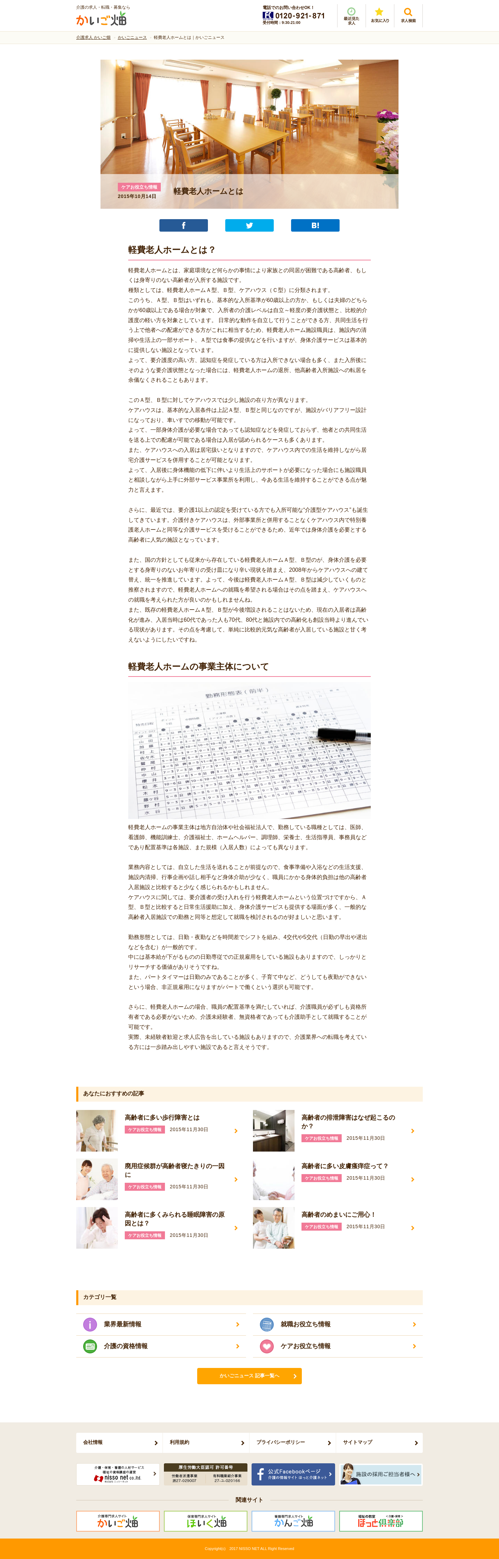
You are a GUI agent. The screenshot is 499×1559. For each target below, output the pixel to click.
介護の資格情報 (126, 1346)
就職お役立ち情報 (306, 1324)
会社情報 (93, 1442)
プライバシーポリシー (280, 1442)
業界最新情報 (122, 1324)
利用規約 (179, 1442)
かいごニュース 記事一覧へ (249, 1375)
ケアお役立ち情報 (306, 1346)
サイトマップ (357, 1442)
